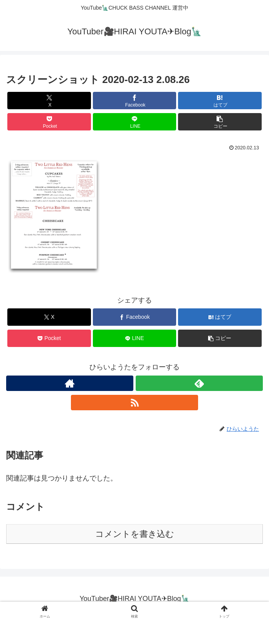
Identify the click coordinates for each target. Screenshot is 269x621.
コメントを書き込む (134, 534)
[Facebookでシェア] (134, 100)
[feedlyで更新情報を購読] (199, 383)
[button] (219, 121)
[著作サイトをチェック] (69, 383)
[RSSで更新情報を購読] (134, 402)
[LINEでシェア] (134, 121)
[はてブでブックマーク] (219, 100)
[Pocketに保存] (49, 121)
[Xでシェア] (49, 100)
